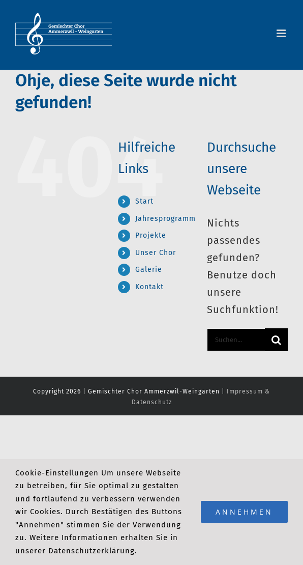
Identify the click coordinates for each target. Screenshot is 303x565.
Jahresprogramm (165, 218)
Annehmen (244, 512)
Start (144, 201)
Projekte (150, 235)
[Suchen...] (236, 339)
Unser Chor (155, 252)
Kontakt (149, 286)
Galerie (148, 269)
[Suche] (276, 339)
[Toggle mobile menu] (282, 33)
